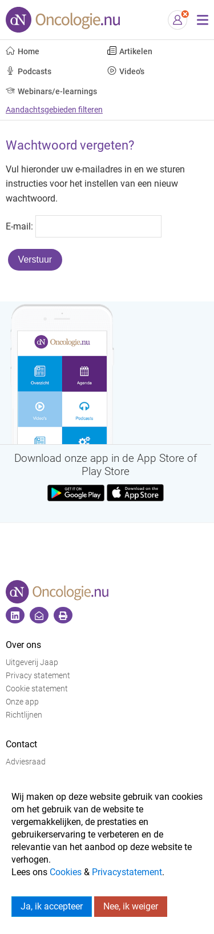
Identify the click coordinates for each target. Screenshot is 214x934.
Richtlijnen (24, 715)
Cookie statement (37, 689)
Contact (21, 744)
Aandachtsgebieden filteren (54, 110)
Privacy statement (38, 676)
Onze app (22, 702)
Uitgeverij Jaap (32, 662)
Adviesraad (26, 762)
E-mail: (19, 225)
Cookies (66, 872)
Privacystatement (127, 872)
